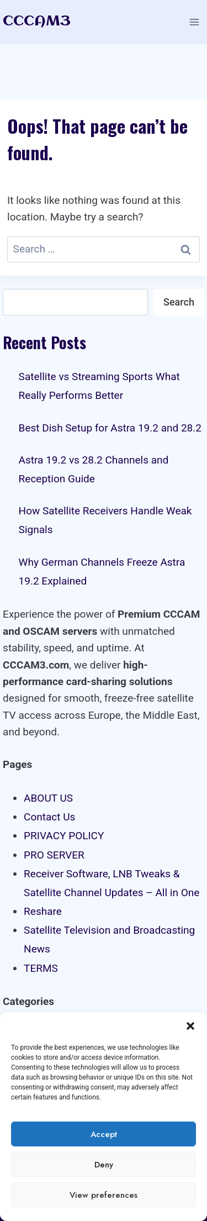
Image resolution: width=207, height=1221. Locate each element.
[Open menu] (194, 21)
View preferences (103, 1195)
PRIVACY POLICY (64, 835)
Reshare (43, 911)
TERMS (41, 968)
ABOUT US (48, 798)
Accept (104, 1134)
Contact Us (49, 817)
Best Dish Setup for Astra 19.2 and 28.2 (110, 428)
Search (178, 302)
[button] (190, 1025)
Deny (103, 1165)
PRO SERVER (54, 855)
